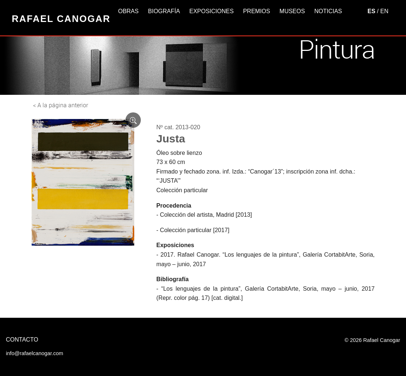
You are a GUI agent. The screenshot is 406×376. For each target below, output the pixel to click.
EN (384, 11)
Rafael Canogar (61, 19)
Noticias (328, 11)
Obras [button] (128, 11)
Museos (292, 11)
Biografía (164, 11)
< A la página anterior (60, 105)
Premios (256, 11)
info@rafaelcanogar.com (34, 353)
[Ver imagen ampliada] (133, 120)
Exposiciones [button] (211, 11)
